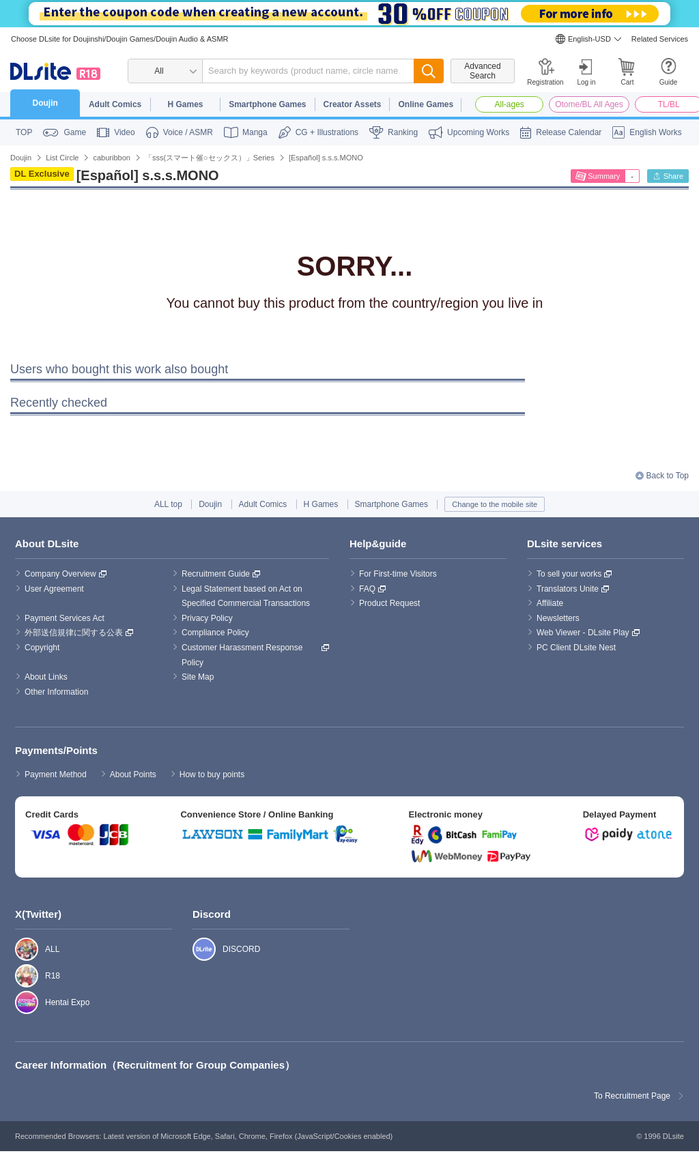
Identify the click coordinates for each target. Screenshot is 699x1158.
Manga (255, 132)
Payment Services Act (64, 618)
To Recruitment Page (632, 1096)
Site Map (198, 677)
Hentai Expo (19, 1002)
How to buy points (212, 774)
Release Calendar (568, 132)
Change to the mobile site (494, 504)
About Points (133, 774)
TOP (24, 132)
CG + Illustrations (327, 132)
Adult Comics (115, 104)
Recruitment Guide (216, 574)
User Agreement (54, 589)
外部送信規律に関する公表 (74, 632)
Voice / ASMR (188, 132)
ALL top (168, 504)
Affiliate (550, 603)
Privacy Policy (207, 618)
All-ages (509, 104)
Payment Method (56, 774)
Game (74, 132)
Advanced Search (482, 71)
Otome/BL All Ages (589, 104)
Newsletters (558, 618)
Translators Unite (568, 589)
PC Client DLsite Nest (576, 647)
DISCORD (196, 949)
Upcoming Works (478, 132)
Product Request (389, 603)
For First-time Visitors (398, 574)
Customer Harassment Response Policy (243, 655)
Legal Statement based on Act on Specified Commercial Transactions (246, 596)
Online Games (425, 104)
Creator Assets (353, 104)
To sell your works (569, 574)
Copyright (42, 647)
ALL (19, 949)
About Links (46, 677)
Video (124, 132)
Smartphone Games (267, 104)
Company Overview (60, 574)
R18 (19, 975)
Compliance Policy (215, 632)
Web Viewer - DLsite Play (583, 632)
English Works (655, 132)
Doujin (45, 103)
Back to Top (667, 475)
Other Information (56, 692)
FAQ (367, 589)
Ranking (403, 132)
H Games (185, 104)
